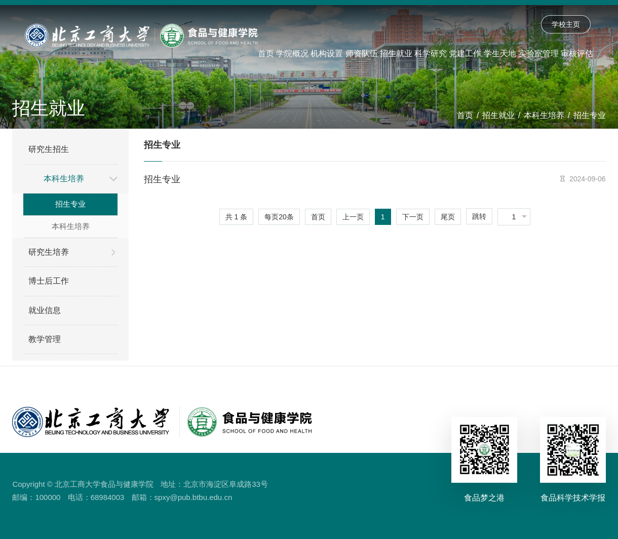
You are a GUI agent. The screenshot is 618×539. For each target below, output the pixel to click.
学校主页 (566, 24)
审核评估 (577, 53)
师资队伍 (361, 53)
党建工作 (465, 53)
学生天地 (500, 53)
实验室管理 (538, 53)
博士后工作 (48, 281)
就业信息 (44, 310)
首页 (266, 53)
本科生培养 (544, 115)
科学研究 (430, 53)
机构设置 (327, 53)
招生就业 (396, 53)
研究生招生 (48, 149)
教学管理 (44, 339)
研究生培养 (48, 252)
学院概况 (292, 53)
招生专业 (589, 115)
